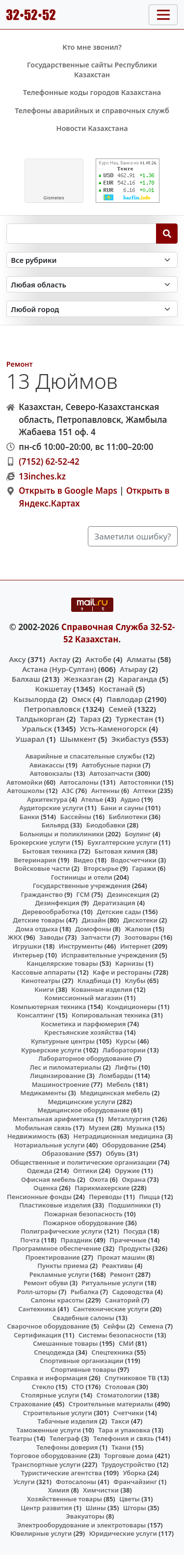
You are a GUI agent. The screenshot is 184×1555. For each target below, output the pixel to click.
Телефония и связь (123, 1438)
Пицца (149, 1196)
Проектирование (53, 1257)
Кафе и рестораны (122, 972)
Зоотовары (141, 937)
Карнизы (129, 963)
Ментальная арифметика (53, 1118)
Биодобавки (105, 825)
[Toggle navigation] (163, 14)
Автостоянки (140, 782)
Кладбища (94, 980)
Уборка (134, 1472)
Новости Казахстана (92, 128)
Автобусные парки (111, 765)
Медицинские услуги (81, 1101)
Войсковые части (42, 868)
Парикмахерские (102, 1187)
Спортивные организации (82, 1360)
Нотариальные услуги (49, 1145)
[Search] (167, 233)
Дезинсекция (128, 894)
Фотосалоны (76, 1481)
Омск (81, 699)
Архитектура (47, 799)
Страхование (30, 1403)
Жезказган (83, 679)
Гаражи (144, 868)
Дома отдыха (37, 928)
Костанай (116, 689)
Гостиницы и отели (81, 877)
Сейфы (114, 1326)
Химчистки (101, 1490)
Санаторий (122, 1300)
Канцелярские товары (62, 963)
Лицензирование (57, 1075)
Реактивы (117, 1265)
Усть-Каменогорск (113, 728)
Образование (63, 1153)
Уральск (37, 728)
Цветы (129, 1498)
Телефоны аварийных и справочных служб (92, 110)
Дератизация (114, 902)
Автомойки (24, 782)
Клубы (135, 980)
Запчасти (96, 937)
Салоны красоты (57, 1300)
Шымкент (78, 739)
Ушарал (30, 739)
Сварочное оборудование (48, 1326)
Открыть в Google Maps (68, 490)
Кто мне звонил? (92, 47)
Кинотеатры (40, 980)
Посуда (134, 1231)
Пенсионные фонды (39, 1196)
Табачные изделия (67, 1421)
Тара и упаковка (124, 1430)
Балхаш (26, 679)
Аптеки (144, 790)
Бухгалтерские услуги (122, 842)
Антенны (105, 790)
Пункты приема (62, 1265)
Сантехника (37, 1308)
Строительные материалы (111, 1403)
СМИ (126, 1343)
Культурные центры (63, 1041)
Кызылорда (34, 699)
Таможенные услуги (49, 1430)
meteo (53, 197)
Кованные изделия (101, 989)
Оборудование (125, 1145)
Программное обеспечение (56, 1248)
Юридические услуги (123, 1533)
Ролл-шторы (37, 1291)
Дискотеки (140, 920)
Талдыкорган (40, 719)
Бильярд (55, 825)
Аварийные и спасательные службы (83, 756)
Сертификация (37, 1335)
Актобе (98, 659)
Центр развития (46, 1507)
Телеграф (65, 1438)
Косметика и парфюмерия (83, 1023)
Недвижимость (31, 1136)
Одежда (40, 1170)
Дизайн (94, 920)
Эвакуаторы (85, 1516)
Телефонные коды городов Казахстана (92, 92)
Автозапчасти (111, 773)
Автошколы (25, 790)
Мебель (118, 1084)
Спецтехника (111, 1352)
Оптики (85, 1170)
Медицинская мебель (115, 1092)
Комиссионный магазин (83, 997)
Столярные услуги (50, 1395)
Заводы (51, 937)
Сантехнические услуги (111, 1308)
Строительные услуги (57, 1412)
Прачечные (127, 1240)
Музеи (99, 1127)
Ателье (92, 799)
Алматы (141, 659)
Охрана (134, 1179)
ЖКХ (14, 937)
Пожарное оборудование (83, 1222)
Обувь (115, 1153)
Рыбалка (85, 1291)
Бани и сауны (122, 807)
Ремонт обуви (46, 1282)
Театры (20, 1438)
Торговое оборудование (48, 1455)
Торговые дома (128, 1455)
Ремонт (19, 364)
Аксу (17, 659)
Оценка (45, 1187)
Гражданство (41, 894)
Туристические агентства (61, 1472)
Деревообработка (50, 911)
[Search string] (81, 233)
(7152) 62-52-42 (49, 461)
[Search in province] (92, 284)
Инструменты (81, 946)
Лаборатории (124, 1050)
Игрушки (27, 946)
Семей (120, 709)
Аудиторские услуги (51, 807)
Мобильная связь (43, 1127)
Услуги (24, 1481)
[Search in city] (92, 309)
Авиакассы (46, 765)
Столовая (120, 1386)
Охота (98, 1179)
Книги (44, 989)
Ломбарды (116, 1075)
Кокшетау (53, 689)
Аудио (130, 799)
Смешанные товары (65, 1343)
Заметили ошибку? (133, 536)
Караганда (138, 679)
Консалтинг (35, 1015)
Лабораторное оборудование (85, 1058)
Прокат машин (121, 1257)
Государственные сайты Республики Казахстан (92, 69)
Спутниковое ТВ (130, 1377)
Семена (151, 1326)
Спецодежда (54, 1352)
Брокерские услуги (39, 842)
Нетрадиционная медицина (118, 1136)
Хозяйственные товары (64, 1498)
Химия (59, 1490)
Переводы (105, 1196)
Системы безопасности (116, 1335)
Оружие (127, 1170)
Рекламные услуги (59, 1274)
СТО (78, 1386)
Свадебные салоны (83, 1317)
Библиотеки (127, 816)
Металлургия (129, 1118)
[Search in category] (92, 260)
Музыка (139, 1127)
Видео (84, 860)
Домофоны (93, 928)
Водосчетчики (134, 860)
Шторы (134, 1507)
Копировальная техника (111, 1015)
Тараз (90, 719)
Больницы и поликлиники (62, 833)
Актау (60, 659)
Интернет (135, 946)
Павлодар (124, 699)
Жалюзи (138, 928)
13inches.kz (42, 476)
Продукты (134, 1248)
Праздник (77, 1240)
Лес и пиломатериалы (66, 1067)
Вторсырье (100, 868)
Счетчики (128, 1412)
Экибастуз (130, 739)
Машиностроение (60, 1084)
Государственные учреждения (82, 885)
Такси (120, 1421)
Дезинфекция (57, 902)
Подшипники (129, 1205)
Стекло (43, 1386)
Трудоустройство (129, 1464)
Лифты (126, 1067)
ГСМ (83, 894)
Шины (96, 1507)
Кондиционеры (132, 1006)
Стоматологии (119, 1395)
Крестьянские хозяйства (83, 1032)
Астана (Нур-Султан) (59, 669)
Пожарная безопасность (83, 1213)
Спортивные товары (83, 1369)
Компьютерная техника (48, 1006)
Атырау (133, 669)
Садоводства (132, 1291)
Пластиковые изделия (55, 1205)
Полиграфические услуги (61, 1231)
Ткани (121, 1447)
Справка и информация (49, 1377)
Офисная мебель (48, 1179)
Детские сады (119, 911)
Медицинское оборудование (83, 1110)
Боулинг (138, 833)
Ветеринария (35, 860)
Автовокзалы (51, 773)
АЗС (68, 790)
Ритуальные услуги (112, 1282)
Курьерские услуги (51, 1050)
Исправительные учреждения (109, 955)
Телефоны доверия (67, 1447)
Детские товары (38, 920)
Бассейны (75, 816)
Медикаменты (43, 1092)
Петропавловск (52, 709)
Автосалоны (79, 782)
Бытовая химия (119, 851)
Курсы (126, 1041)
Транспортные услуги (45, 1464)
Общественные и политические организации (83, 1162)
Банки (29, 816)
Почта (30, 1240)
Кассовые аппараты (43, 972)
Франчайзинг (135, 1481)
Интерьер (28, 955)
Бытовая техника (50, 851)
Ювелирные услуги (41, 1533)
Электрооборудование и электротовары (81, 1525)
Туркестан (134, 719)
